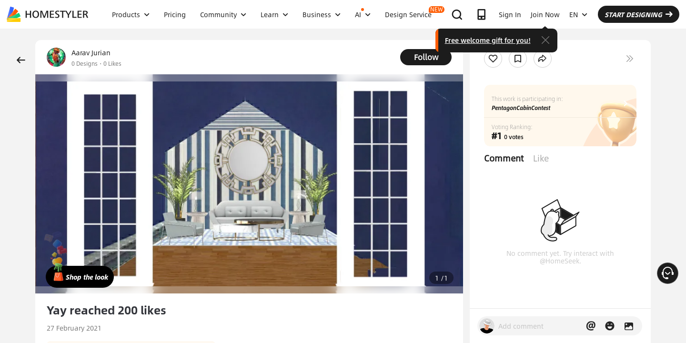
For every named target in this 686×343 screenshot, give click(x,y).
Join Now (545, 14)
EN (578, 14)
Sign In (510, 14)
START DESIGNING (639, 14)
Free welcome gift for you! (488, 40)
